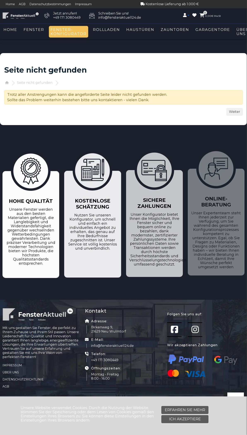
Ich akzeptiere (185, 419)
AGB (22, 4)
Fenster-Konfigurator (69, 31)
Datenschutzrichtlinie (23, 379)
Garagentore (212, 29)
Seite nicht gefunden (34, 83)
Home (10, 4)
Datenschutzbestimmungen (50, 4)
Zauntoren (175, 29)
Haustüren (140, 29)
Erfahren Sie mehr (185, 410)
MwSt (210, 15)
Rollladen (106, 29)
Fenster (34, 29)
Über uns (10, 372)
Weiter (234, 112)
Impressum (83, 4)
